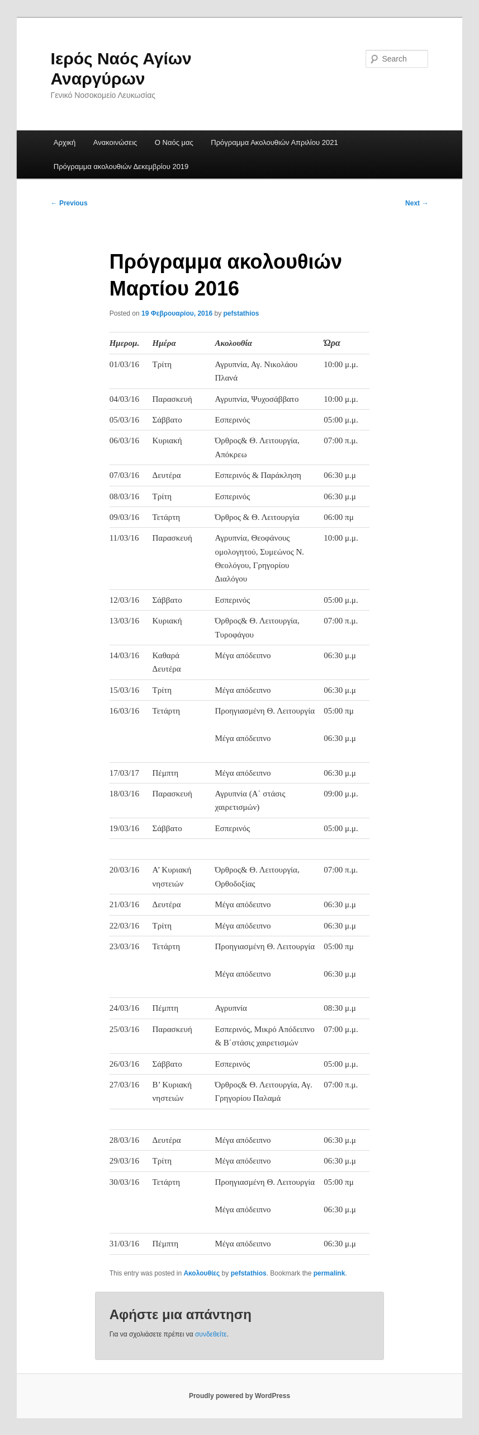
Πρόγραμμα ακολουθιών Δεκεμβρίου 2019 (121, 166)
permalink (329, 1273)
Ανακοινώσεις (115, 142)
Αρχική (65, 142)
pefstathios (241, 313)
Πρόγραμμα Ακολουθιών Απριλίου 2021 (274, 142)
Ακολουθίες (201, 1273)
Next (416, 203)
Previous (69, 203)
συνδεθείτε (211, 1334)
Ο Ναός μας (174, 142)
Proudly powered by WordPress (239, 1396)
